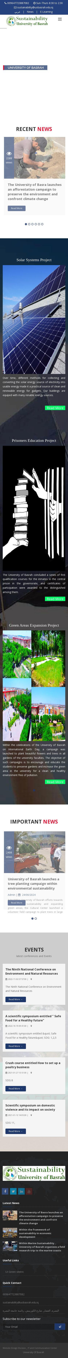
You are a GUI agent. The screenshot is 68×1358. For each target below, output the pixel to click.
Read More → (16, 999)
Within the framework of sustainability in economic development (35, 1233)
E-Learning (46, 11)
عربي (17, 11)
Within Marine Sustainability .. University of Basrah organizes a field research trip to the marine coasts (42, 1247)
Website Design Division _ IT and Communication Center (30, 1348)
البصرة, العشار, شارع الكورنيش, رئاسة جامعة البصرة (31, 1310)
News (30, 11)
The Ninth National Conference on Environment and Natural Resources (31, 971)
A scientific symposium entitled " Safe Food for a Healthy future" (33, 1018)
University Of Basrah (33, 1352)
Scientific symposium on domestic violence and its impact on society (30, 1107)
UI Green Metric (14, 1271)
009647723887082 (18, 3)
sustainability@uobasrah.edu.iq (35, 7)
